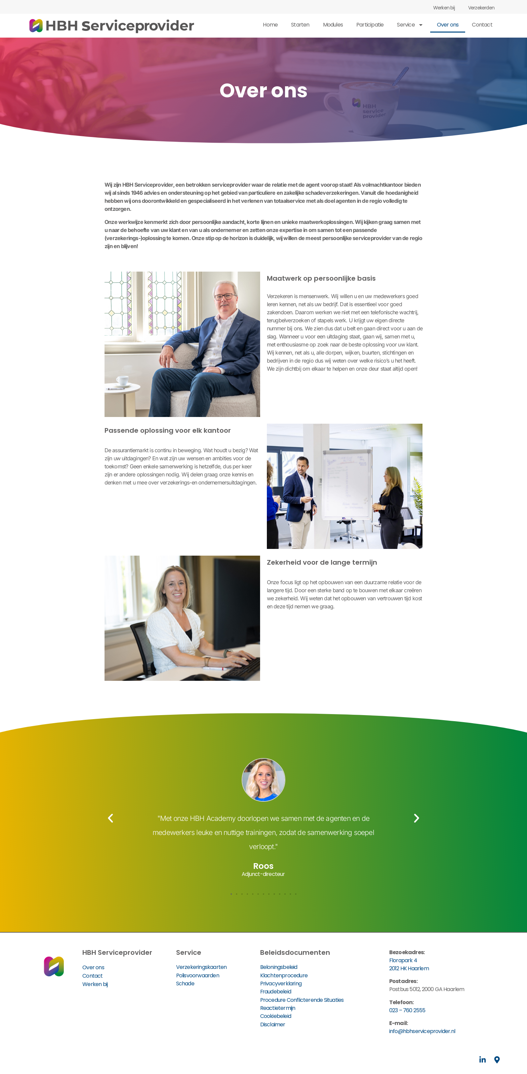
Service (410, 25)
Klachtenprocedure (284, 975)
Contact (482, 25)
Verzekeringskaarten (201, 967)
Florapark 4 (403, 960)
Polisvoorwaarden (197, 975)
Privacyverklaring (280, 983)
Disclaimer (272, 1023)
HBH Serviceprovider (117, 952)
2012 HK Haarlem (409, 968)
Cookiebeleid (275, 1015)
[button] (110, 818)
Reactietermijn (277, 1007)
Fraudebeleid (275, 991)
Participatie (369, 25)
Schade (185, 983)
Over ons (448, 25)
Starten (300, 25)
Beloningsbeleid (278, 967)
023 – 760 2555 (407, 1010)
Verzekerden (481, 7)
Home (270, 25)
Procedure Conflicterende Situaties (302, 999)
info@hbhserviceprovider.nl (422, 1031)
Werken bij (444, 7)
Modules (333, 25)
